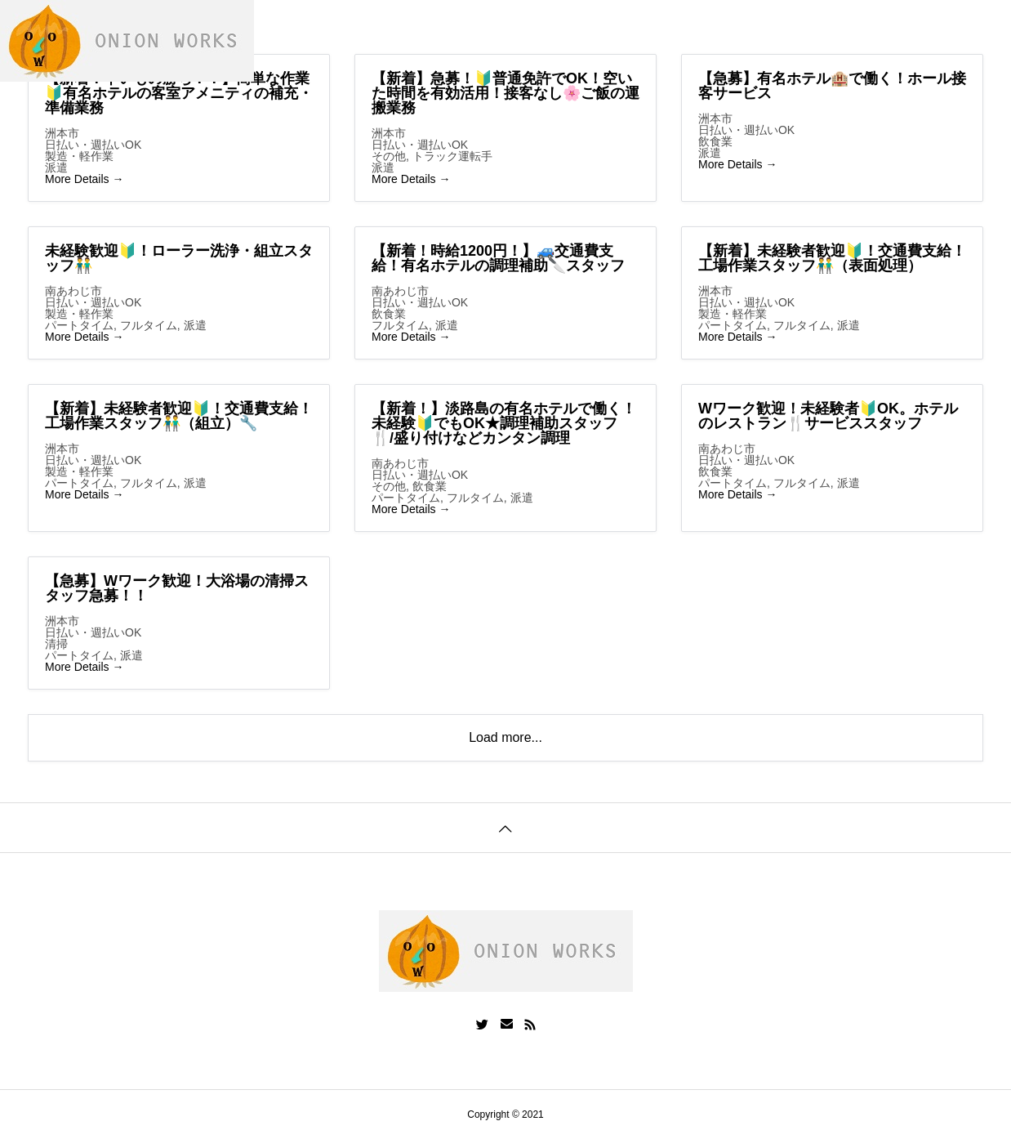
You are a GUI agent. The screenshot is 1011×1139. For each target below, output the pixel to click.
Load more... (505, 737)
